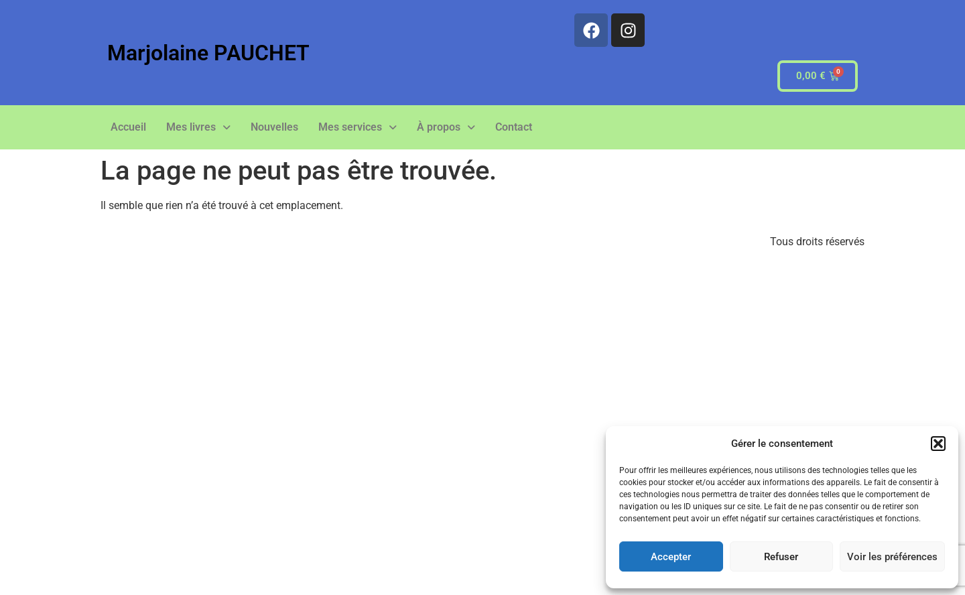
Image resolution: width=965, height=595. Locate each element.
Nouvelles (274, 127)
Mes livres (198, 127)
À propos (446, 127)
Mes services (357, 127)
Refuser (781, 557)
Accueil (128, 127)
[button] (938, 443)
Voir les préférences (892, 557)
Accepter (671, 557)
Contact (513, 127)
